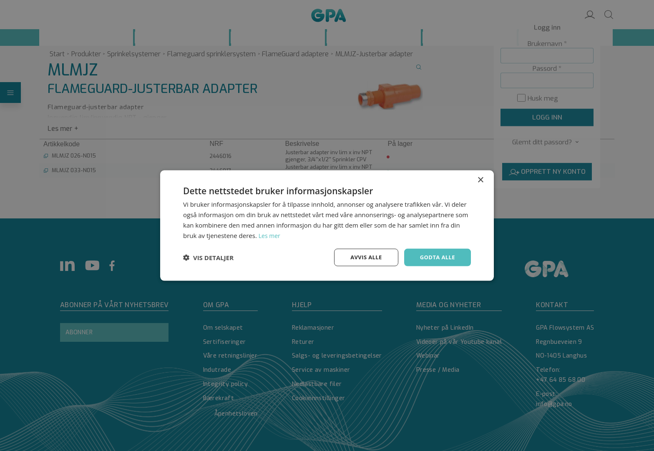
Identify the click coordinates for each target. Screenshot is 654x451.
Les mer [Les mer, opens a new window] (270, 235)
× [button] (480, 179)
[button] (208, 257)
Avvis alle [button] (362, 257)
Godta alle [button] (436, 257)
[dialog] (327, 225)
